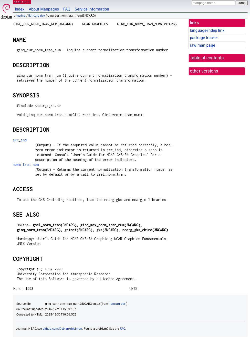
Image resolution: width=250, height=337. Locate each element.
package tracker (204, 37)
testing (21, 15)
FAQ (66, 9)
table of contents (207, 57)
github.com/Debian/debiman (62, 328)
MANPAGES (22, 1)
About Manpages (44, 9)
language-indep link (207, 30)
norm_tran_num (26, 164)
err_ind (20, 140)
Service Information (92, 9)
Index (19, 9)
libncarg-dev (36, 15)
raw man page (202, 45)
